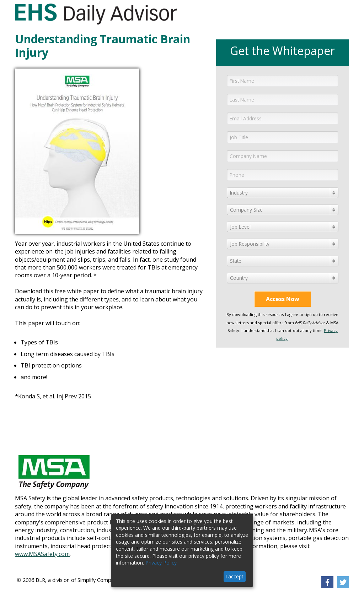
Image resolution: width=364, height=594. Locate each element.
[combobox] (282, 193)
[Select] (282, 193)
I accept (234, 576)
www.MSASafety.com (42, 554)
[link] (327, 582)
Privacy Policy (161, 562)
